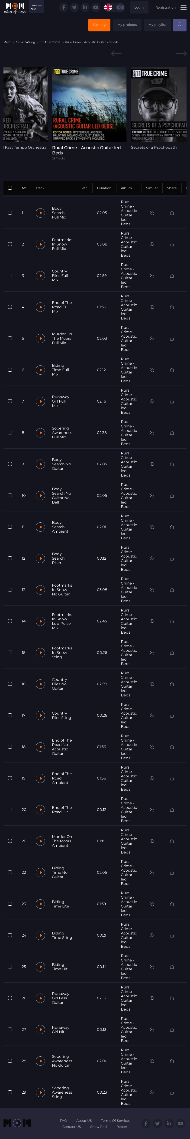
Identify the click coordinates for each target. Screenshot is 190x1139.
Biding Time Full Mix (60, 369)
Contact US (71, 1127)
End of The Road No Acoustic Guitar (62, 747)
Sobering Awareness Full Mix (62, 432)
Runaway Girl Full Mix (60, 401)
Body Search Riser (58, 558)
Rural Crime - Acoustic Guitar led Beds (129, 213)
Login (139, 7)
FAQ (63, 1121)
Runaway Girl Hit (60, 1029)
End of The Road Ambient (62, 778)
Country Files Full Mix (60, 275)
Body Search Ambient (60, 527)
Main (6, 42)
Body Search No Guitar (61, 464)
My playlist (157, 25)
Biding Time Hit (60, 966)
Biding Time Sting (62, 935)
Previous (116, 53)
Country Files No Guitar (59, 684)
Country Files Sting (61, 715)
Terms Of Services (115, 1121)
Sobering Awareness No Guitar (62, 1061)
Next (181, 53)
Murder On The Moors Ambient (62, 841)
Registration (165, 7)
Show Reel (98, 1127)
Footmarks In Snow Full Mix (62, 244)
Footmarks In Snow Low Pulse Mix (62, 621)
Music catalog (25, 42)
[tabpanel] (95, 113)
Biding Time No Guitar (60, 872)
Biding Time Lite (60, 904)
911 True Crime (50, 42)
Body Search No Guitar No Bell (61, 495)
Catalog (99, 25)
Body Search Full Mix (59, 212)
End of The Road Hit (62, 809)
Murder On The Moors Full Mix (62, 338)
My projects (127, 25)
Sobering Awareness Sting (62, 1092)
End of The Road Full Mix (62, 307)
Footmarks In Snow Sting (62, 652)
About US (84, 1121)
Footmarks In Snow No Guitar (62, 589)
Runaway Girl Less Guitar (60, 998)
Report (122, 1127)
